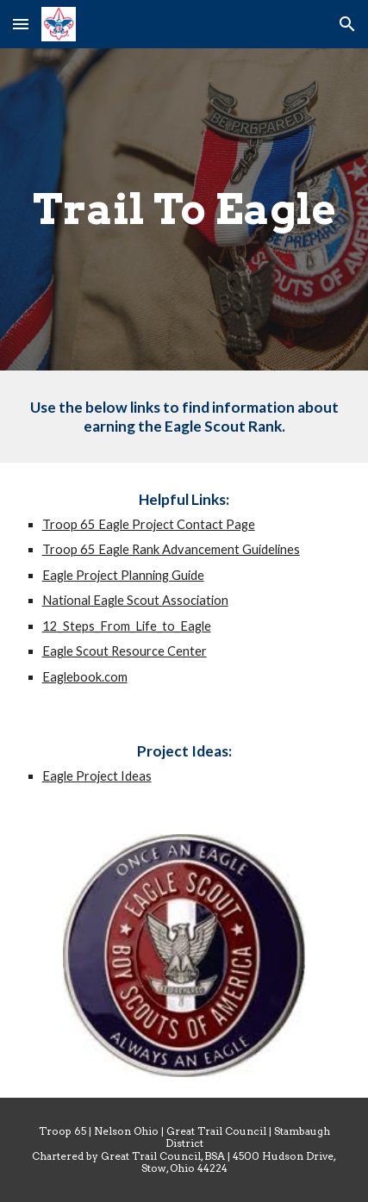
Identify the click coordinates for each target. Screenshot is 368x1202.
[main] (184, 209)
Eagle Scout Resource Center (124, 651)
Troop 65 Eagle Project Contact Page (148, 524)
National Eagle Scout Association (135, 600)
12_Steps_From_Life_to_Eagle (126, 626)
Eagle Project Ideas (97, 776)
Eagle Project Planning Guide (123, 575)
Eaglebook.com (85, 677)
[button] (20, 23)
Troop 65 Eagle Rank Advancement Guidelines (171, 549)
